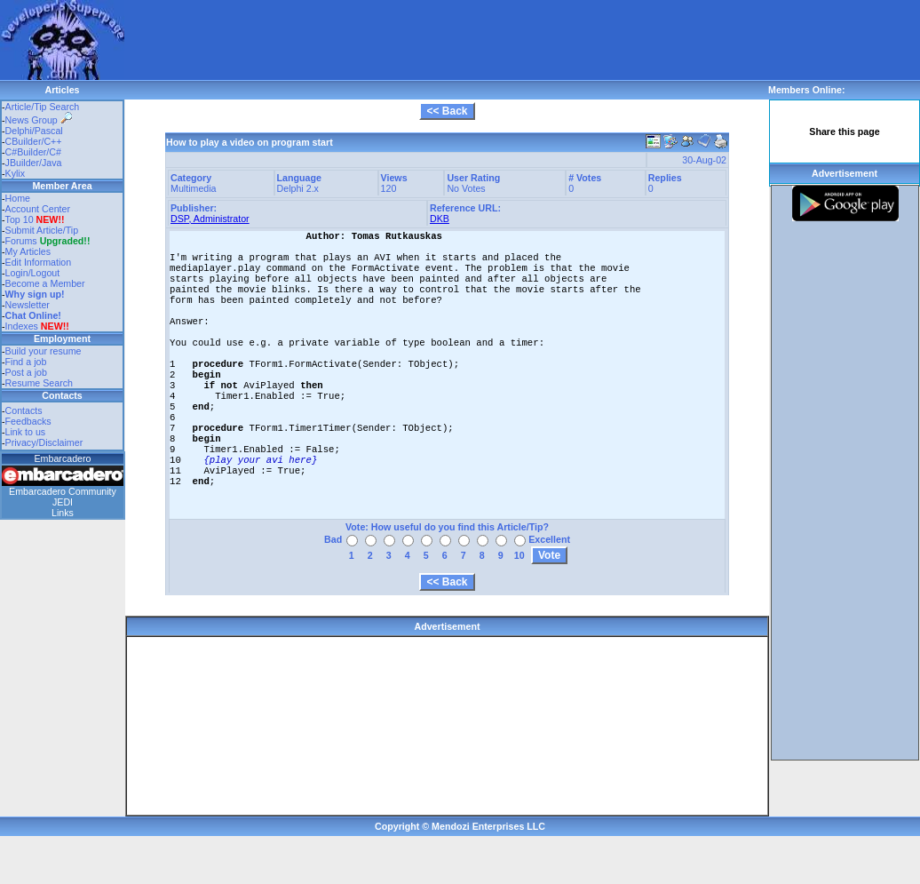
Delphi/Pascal (34, 130)
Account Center (37, 208)
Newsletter (27, 304)
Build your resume (43, 351)
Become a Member (45, 283)
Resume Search (39, 383)
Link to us (25, 431)
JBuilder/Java (33, 162)
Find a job (26, 361)
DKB (439, 218)
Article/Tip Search (42, 106)
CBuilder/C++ (33, 141)
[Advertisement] (228, 26)
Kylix (15, 173)
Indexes (21, 326)
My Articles (28, 251)
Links (63, 512)
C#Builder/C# (33, 152)
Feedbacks (28, 421)
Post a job (26, 372)
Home (17, 198)
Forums (48, 240)
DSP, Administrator (210, 218)
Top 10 (19, 219)
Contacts (24, 410)
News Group (38, 120)
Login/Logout (32, 272)
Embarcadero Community (62, 491)
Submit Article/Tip (42, 230)
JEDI (62, 502)
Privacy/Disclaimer (44, 442)
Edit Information (38, 262)
